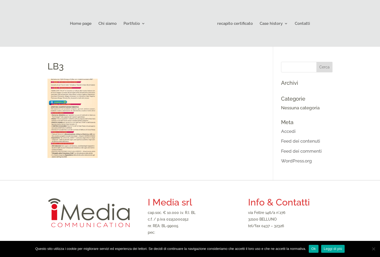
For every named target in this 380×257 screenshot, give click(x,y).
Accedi (288, 131)
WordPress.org (296, 160)
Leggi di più (333, 249)
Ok (313, 249)
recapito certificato (235, 24)
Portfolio (132, 24)
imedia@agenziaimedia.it (269, 232)
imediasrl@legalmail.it (175, 232)
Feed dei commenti (301, 151)
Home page (81, 24)
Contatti (302, 24)
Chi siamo (107, 24)
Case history (271, 24)
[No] (373, 248)
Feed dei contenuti (300, 141)
